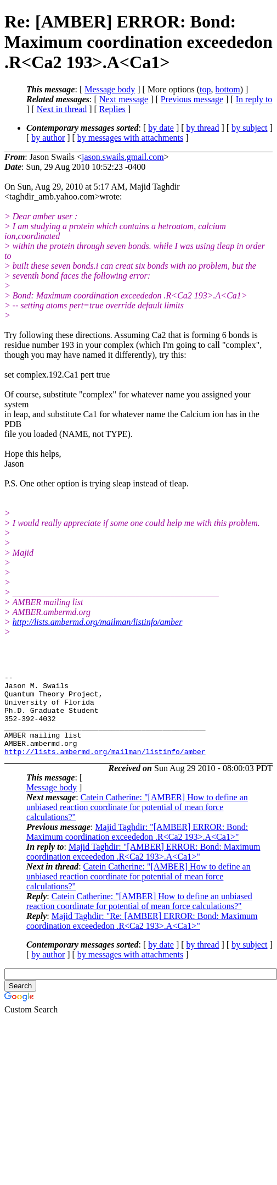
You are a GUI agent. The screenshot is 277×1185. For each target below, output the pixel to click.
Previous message (192, 99)
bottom (227, 89)
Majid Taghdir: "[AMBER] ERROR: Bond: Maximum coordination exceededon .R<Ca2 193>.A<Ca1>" (137, 848)
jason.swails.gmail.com (123, 157)
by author (48, 137)
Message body (109, 89)
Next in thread (62, 109)
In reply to (254, 99)
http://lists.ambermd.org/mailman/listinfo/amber (98, 622)
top (205, 89)
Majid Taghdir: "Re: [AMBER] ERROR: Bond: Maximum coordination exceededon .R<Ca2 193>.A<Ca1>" (142, 937)
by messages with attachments (130, 137)
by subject (249, 127)
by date (161, 127)
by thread (202, 127)
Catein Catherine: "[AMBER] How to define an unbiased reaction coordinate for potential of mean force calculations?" (137, 823)
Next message (123, 99)
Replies (112, 109)
